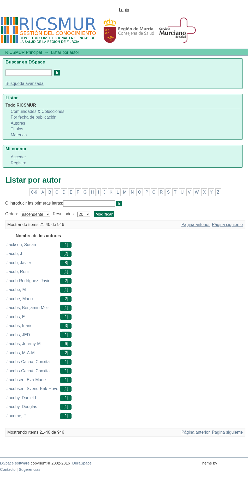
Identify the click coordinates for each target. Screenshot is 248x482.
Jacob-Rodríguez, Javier (29, 280)
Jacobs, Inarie (20, 325)
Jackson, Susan (21, 244)
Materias (19, 135)
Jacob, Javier (19, 262)
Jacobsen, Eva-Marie (26, 380)
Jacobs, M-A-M (21, 353)
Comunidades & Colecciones (37, 111)
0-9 (34, 192)
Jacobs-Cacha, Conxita (28, 361)
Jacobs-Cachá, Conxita (28, 371)
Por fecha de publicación (33, 117)
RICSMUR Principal (23, 52)
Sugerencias (29, 469)
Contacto (8, 469)
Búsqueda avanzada (24, 83)
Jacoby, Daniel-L (22, 398)
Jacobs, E (16, 317)
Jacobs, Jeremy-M (24, 343)
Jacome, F (16, 416)
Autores (18, 123)
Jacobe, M (16, 289)
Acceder (18, 157)
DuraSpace (81, 463)
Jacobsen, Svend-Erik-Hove (32, 388)
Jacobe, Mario (20, 299)
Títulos (17, 129)
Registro (18, 163)
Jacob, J (14, 253)
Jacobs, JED (18, 335)
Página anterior (195, 224)
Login (124, 10)
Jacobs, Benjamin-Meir (28, 307)
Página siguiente (227, 224)
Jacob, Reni (18, 271)
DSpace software (14, 463)
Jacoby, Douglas (22, 406)
